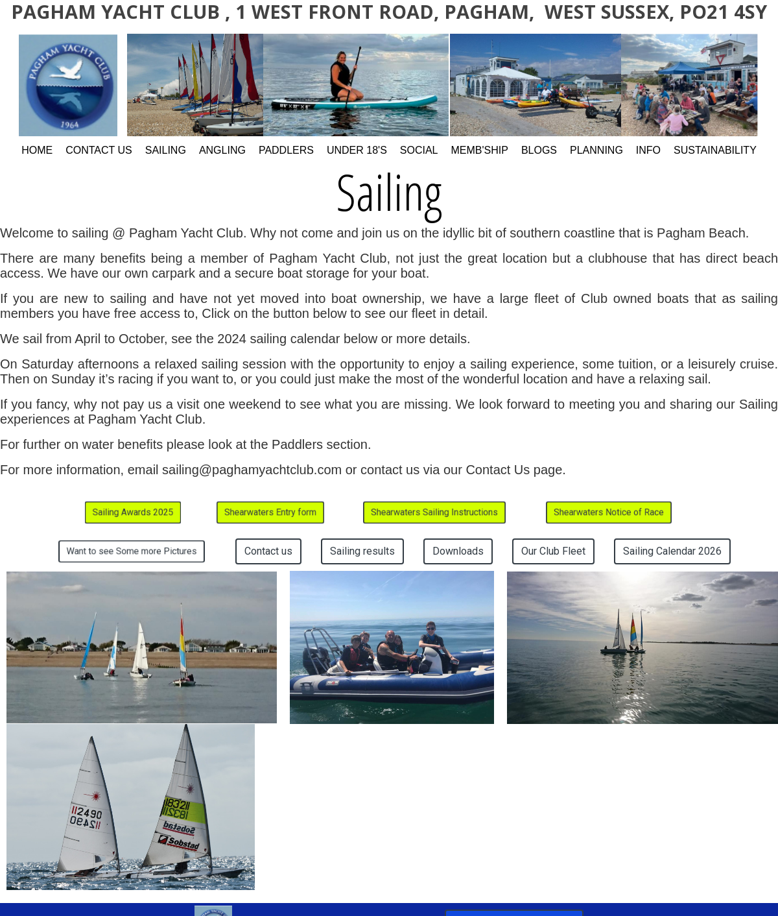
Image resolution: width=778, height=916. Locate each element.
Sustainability (715, 150)
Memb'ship (479, 150)
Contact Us (98, 150)
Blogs (539, 150)
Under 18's (357, 150)
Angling (222, 150)
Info (648, 150)
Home (37, 150)
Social (419, 150)
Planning (596, 150)
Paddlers (286, 150)
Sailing (165, 150)
